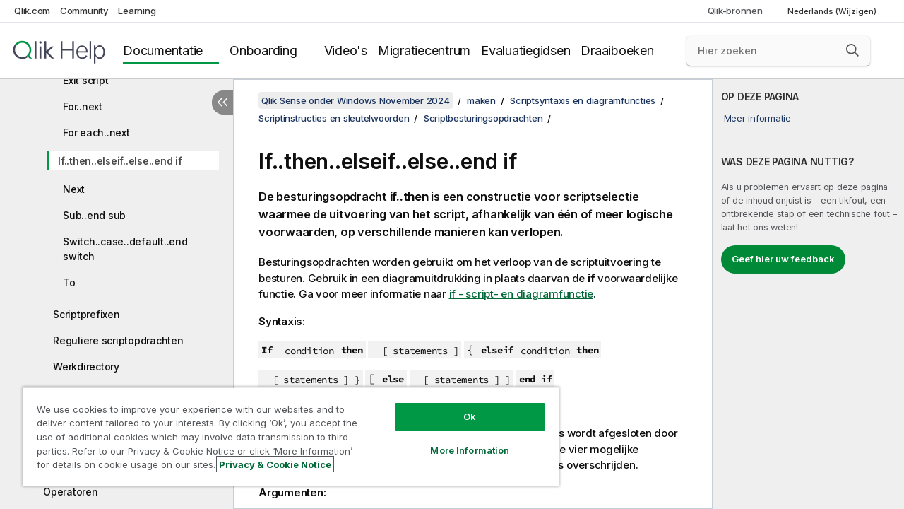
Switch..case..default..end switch (125, 248)
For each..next (96, 133)
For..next (82, 106)
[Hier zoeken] (778, 51)
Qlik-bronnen (735, 10)
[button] (852, 50)
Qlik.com (32, 10)
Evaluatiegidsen (525, 50)
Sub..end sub (94, 215)
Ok (459, 405)
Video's (345, 50)
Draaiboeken (617, 50)
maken (481, 100)
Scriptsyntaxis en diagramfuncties (582, 100)
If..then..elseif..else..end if (120, 161)
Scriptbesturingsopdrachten (483, 118)
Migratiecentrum (424, 50)
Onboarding (263, 50)
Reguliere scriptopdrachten (118, 340)
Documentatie (163, 50)
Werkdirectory (86, 367)
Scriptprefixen (86, 314)
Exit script (85, 80)
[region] (285, 431)
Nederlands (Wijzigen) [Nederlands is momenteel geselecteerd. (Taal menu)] (833, 11)
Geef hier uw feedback (783, 258)
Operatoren (70, 492)
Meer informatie (757, 118)
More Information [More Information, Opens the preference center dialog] (459, 439)
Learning (136, 10)
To (69, 282)
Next (74, 189)
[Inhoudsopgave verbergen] (222, 102)
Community (84, 10)
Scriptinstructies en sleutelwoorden (333, 118)
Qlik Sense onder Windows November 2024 (355, 100)
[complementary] (808, 294)
